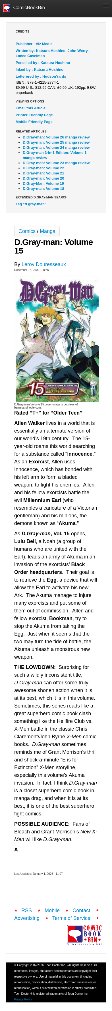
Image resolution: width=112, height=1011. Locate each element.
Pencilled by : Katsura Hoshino (43, 63)
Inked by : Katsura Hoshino (39, 69)
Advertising (27, 918)
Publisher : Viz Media (34, 44)
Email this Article (30, 108)
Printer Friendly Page (34, 115)
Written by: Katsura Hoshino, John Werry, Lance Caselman (52, 53)
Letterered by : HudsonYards (41, 76)
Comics (27, 231)
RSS (26, 910)
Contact (81, 910)
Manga (47, 231)
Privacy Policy (23, 999)
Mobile (52, 910)
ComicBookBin (24, 8)
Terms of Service (71, 918)
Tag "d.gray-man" (31, 204)
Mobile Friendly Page (34, 122)
